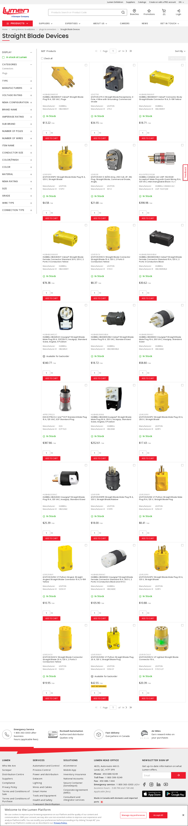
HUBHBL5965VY (50, 94)
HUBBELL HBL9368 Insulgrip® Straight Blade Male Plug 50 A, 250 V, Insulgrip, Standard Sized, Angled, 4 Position (111, 419)
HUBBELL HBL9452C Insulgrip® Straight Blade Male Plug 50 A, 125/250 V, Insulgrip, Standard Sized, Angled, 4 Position (65, 339)
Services (39, 760)
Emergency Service (24, 729)
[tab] (17, 52)
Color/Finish (10, 159)
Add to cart (51, 138)
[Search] (87, 12)
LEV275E (95, 94)
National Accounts (73, 778)
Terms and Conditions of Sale (16, 793)
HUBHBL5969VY (146, 94)
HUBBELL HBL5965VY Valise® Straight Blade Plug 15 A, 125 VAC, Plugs (63, 98)
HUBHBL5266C (50, 494)
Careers (125, 23)
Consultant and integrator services (74, 798)
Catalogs (142, 2)
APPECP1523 (49, 414)
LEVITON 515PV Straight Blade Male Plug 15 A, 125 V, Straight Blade (64, 178)
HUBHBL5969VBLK (148, 254)
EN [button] (180, 2)
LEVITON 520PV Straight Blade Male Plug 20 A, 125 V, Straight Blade (161, 578)
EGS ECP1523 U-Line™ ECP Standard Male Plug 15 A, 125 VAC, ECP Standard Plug (65, 418)
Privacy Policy (9, 787)
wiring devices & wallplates (23, 29)
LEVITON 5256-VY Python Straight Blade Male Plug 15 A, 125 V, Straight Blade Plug (160, 498)
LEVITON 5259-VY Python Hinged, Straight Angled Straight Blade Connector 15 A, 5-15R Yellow (64, 579)
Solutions (70, 760)
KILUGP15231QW (147, 174)
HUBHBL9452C (50, 334)
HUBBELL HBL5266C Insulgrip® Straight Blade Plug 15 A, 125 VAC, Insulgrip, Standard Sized (64, 498)
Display (7, 52)
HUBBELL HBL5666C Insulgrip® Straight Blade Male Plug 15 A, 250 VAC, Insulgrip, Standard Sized (160, 339)
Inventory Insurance (74, 774)
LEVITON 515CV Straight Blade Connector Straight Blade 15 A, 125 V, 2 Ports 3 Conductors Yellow (110, 259)
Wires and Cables (42, 787)
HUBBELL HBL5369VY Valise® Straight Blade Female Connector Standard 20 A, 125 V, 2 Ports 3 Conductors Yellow (63, 259)
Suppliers (130, 2)
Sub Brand (8, 123)
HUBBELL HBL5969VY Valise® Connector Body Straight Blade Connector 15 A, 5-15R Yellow (160, 98)
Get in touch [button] (168, 23)
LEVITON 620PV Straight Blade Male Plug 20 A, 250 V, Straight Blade (161, 418)
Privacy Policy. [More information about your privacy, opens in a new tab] (60, 823)
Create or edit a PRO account (162, 2)
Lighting (37, 782)
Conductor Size (12, 152)
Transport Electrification (46, 804)
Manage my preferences (133, 815)
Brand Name (9, 109)
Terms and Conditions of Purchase (16, 800)
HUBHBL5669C (98, 574)
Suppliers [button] (44, 23)
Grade (6, 195)
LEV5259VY (48, 574)
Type (5, 80)
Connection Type (13, 210)
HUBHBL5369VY (50, 254)
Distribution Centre (13, 774)
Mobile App (69, 770)
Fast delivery (112, 732)
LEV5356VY (96, 654)
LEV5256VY (144, 494)
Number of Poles (12, 131)
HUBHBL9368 (97, 414)
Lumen (6, 760)
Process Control (42, 770)
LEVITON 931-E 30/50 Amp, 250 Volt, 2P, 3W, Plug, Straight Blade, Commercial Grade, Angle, (111, 179)
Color (6, 167)
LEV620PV (143, 414)
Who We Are (9, 765)
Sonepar (7, 770)
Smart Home (40, 791)
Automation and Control (46, 765)
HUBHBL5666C (146, 334)
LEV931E (94, 174)
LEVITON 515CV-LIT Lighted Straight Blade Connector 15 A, (158, 658)
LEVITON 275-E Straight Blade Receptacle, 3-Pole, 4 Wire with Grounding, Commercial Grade (112, 99)
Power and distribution (45, 774)
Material (7, 174)
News (145, 23)
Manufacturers (12, 88)
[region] (94, 815)
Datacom (37, 778)
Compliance (8, 782)
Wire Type (8, 202)
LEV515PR (95, 494)
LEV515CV (95, 254)
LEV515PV (47, 174)
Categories (9, 64)
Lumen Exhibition (115, 2)
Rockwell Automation (71, 730)
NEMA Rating (10, 181)
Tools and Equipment (44, 795)
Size (4, 188)
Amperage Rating (13, 116)
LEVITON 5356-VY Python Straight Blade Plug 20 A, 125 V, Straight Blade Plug (112, 658)
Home (4, 29)
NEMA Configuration (15, 102)
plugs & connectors (47, 29)
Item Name (8, 145)
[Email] (156, 775)
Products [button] (18, 23)
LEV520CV (48, 654)
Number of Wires (12, 138)
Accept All (158, 815)
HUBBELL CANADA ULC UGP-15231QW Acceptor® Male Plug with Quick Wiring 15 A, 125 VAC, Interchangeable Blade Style (160, 179)
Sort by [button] (179, 51)
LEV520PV (143, 574)
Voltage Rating (12, 95)
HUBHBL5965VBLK (99, 334)
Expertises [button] (71, 23)
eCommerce (70, 765)
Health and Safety (42, 800)
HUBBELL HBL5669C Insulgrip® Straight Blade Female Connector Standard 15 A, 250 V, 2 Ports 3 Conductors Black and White (112, 579)
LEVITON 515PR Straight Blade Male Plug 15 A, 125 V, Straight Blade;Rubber (112, 498)
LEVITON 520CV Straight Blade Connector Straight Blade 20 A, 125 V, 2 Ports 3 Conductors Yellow (63, 659)
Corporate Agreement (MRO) (75, 791)
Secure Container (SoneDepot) (73, 784)
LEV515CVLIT (145, 654)
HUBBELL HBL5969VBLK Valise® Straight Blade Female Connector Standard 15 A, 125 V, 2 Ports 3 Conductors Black (160, 259)
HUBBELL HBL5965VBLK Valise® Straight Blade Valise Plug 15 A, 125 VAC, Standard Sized (112, 338)
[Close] (183, 815)
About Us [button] (98, 23)
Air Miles (156, 730)
